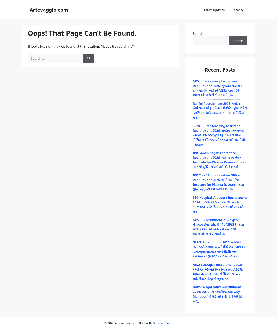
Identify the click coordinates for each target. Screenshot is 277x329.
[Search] (88, 58)
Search (198, 33)
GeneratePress (163, 323)
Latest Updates (214, 10)
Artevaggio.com (49, 9)
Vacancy (237, 10)
